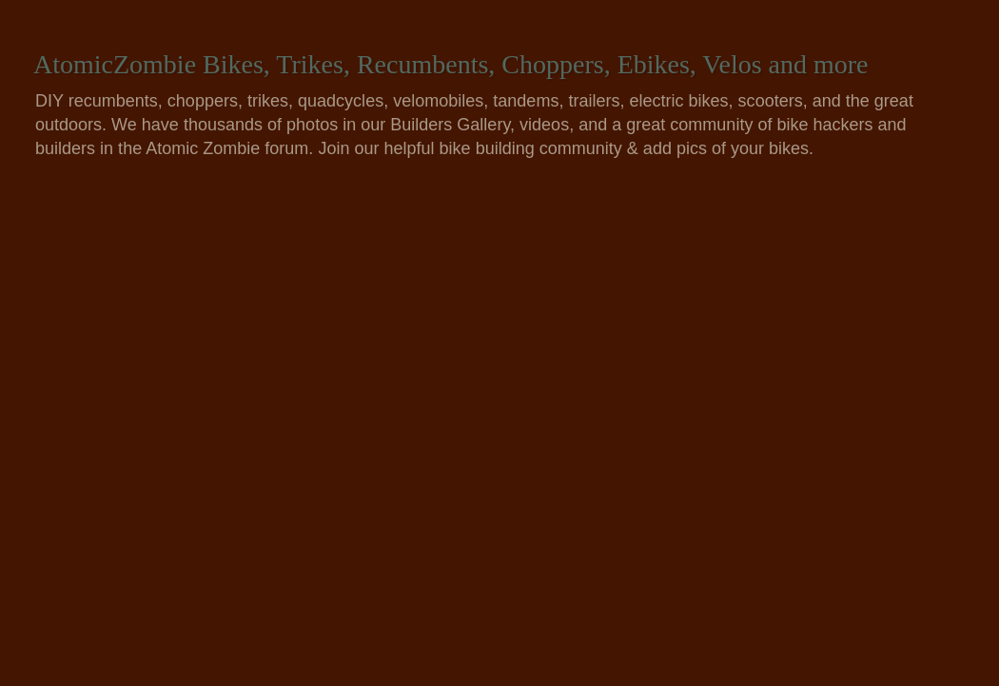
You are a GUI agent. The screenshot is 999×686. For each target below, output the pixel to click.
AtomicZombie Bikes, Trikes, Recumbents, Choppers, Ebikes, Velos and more (451, 64)
